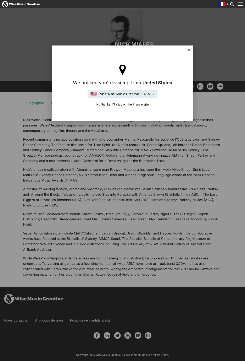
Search (232, 4)
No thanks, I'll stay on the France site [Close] (189, 49)
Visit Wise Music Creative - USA (125, 94)
